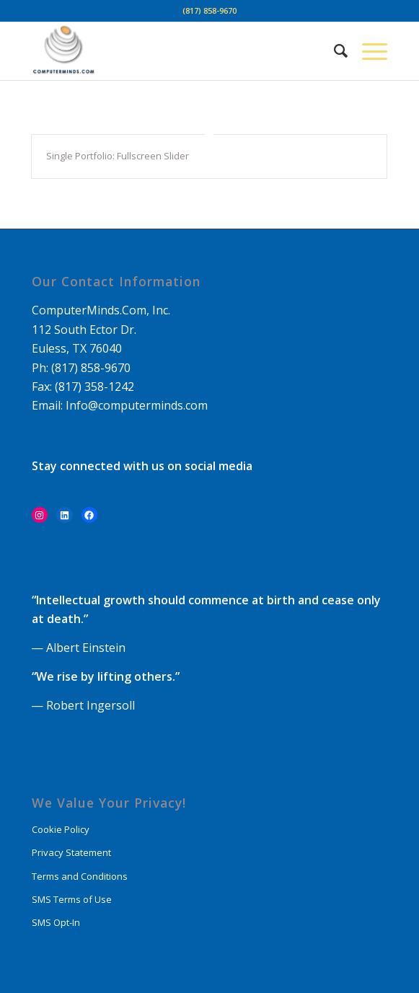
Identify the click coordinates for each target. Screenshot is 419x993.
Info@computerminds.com (137, 405)
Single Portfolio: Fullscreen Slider (117, 155)
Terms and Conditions (80, 876)
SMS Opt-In (56, 922)
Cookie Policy (60, 829)
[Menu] (367, 51)
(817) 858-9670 (209, 10)
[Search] (333, 51)
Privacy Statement (71, 852)
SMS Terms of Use (72, 899)
